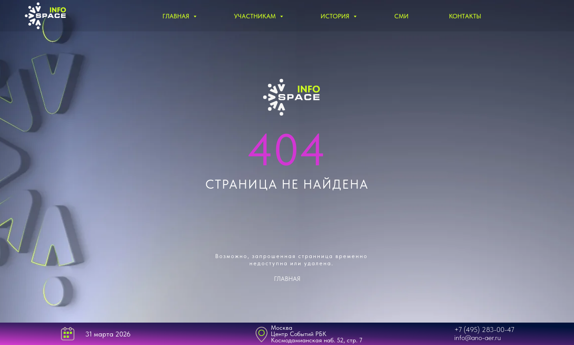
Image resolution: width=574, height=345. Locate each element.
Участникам (256, 16)
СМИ (401, 16)
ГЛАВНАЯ (287, 278)
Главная (176, 16)
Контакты (465, 16)
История (336, 16)
